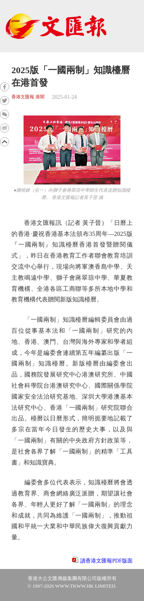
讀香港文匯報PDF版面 (106, 561)
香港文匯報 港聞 (27, 97)
